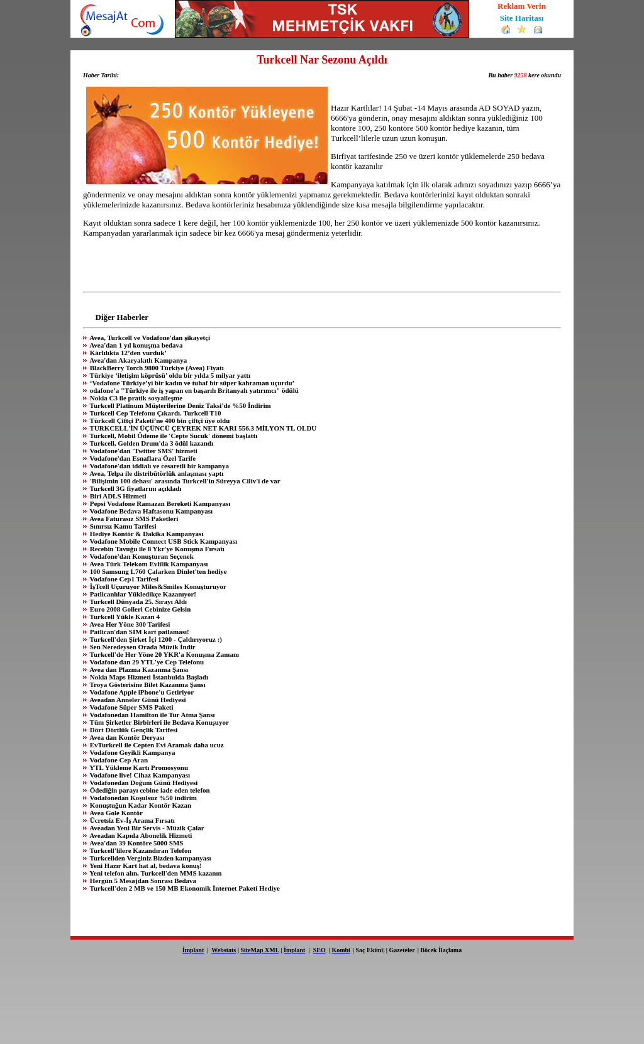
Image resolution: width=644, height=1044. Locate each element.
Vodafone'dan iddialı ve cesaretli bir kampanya (158, 466)
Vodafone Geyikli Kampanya (131, 752)
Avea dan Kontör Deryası (126, 737)
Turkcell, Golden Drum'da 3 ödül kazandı (150, 443)
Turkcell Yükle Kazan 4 (124, 616)
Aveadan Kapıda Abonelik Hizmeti (140, 835)
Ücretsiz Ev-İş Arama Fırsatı (131, 820)
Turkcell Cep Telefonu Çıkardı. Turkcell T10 (154, 413)
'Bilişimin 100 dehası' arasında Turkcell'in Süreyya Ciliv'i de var (184, 481)
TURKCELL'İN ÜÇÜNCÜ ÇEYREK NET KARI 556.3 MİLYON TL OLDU (202, 428)
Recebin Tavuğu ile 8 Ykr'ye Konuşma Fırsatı (156, 548)
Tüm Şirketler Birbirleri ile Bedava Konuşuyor (158, 722)
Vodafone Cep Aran (118, 760)
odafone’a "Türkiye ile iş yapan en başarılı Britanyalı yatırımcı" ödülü (193, 390)
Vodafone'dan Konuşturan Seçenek (141, 556)
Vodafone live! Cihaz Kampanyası (139, 775)
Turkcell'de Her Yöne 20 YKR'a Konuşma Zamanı (163, 654)
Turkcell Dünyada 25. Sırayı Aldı (137, 601)
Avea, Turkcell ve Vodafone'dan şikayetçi (149, 337)
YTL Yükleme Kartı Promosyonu (138, 767)
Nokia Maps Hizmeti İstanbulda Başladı (148, 677)
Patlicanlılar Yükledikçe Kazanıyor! (142, 594)
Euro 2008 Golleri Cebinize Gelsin (139, 609)
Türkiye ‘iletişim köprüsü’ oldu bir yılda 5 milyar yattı (169, 375)
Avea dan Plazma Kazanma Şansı (138, 669)
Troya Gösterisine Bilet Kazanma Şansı (147, 684)
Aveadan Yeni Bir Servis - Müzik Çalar (146, 828)
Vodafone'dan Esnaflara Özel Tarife (142, 458)
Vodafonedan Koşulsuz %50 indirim (142, 797)
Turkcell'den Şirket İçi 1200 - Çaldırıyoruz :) (155, 639)
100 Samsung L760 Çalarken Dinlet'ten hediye (157, 571)
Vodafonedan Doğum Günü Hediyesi (142, 782)
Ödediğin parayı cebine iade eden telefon (149, 790)
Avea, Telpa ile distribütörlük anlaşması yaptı (155, 473)
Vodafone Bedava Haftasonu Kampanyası (150, 511)
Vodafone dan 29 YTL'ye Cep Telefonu (146, 662)
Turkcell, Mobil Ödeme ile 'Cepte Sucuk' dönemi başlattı (172, 435)
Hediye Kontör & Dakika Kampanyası (145, 533)
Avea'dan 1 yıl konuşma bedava (135, 345)
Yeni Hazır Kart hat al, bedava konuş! (145, 865)
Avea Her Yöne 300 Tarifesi (129, 624)
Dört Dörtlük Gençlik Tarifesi (132, 730)
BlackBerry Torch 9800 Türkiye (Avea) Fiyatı (156, 367)
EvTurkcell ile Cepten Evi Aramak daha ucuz (156, 745)
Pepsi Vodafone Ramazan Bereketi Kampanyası (159, 503)
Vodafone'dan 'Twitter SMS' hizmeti (142, 450)
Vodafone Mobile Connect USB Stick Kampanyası (162, 541)
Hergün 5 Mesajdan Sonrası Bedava (142, 880)
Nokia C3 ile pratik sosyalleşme (135, 398)
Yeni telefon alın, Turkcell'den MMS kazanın (155, 873)
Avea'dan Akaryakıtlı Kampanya (137, 360)
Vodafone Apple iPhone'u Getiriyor (141, 692)
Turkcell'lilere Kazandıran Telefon (140, 850)
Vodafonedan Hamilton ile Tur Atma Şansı (151, 714)
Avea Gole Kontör (115, 812)
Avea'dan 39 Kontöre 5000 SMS (135, 843)
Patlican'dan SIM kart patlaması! (138, 631)
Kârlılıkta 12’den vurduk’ (127, 352)
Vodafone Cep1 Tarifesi (123, 579)
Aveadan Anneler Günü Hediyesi (137, 699)
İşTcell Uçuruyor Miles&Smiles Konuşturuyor (157, 586)
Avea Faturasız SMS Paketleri (133, 518)
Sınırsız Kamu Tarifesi (122, 526)
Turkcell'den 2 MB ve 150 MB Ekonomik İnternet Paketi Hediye (184, 888)
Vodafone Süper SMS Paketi (131, 707)
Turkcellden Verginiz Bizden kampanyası (149, 858)
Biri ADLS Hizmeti (117, 496)
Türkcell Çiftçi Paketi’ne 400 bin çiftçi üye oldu (159, 420)
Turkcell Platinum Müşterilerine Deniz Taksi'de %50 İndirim (179, 405)
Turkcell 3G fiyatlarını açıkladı (135, 488)
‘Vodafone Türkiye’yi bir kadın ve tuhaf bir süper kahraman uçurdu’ (191, 383)
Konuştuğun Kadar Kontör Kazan (139, 805)
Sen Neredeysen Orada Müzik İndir (142, 647)
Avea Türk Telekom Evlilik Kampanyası (148, 564)
